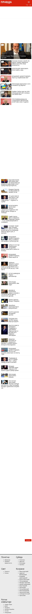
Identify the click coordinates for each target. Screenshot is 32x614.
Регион (7, 573)
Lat (30, 5)
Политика (22, 560)
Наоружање (8, 612)
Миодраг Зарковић (24, 582)
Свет (3, 568)
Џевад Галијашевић (24, 584)
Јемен (6, 606)
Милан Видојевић (24, 590)
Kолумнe (20, 568)
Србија (19, 557)
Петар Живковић (24, 589)
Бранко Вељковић (24, 579)
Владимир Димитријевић (23, 577)
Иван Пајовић (23, 586)
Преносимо (22, 595)
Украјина (7, 607)
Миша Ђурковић (23, 571)
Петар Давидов (23, 581)
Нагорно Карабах (9, 609)
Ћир (27, 5)
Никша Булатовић (24, 592)
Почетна (5, 557)
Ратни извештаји (6, 600)
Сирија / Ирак (8, 604)
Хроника (21, 564)
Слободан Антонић (24, 594)
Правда (6, 2)
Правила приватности (8, 562)
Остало (7, 611)
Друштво (21, 561)
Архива (28, 540)
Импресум (7, 560)
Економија (22, 563)
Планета (7, 571)
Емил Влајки (22, 587)
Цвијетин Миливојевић (23, 574)
